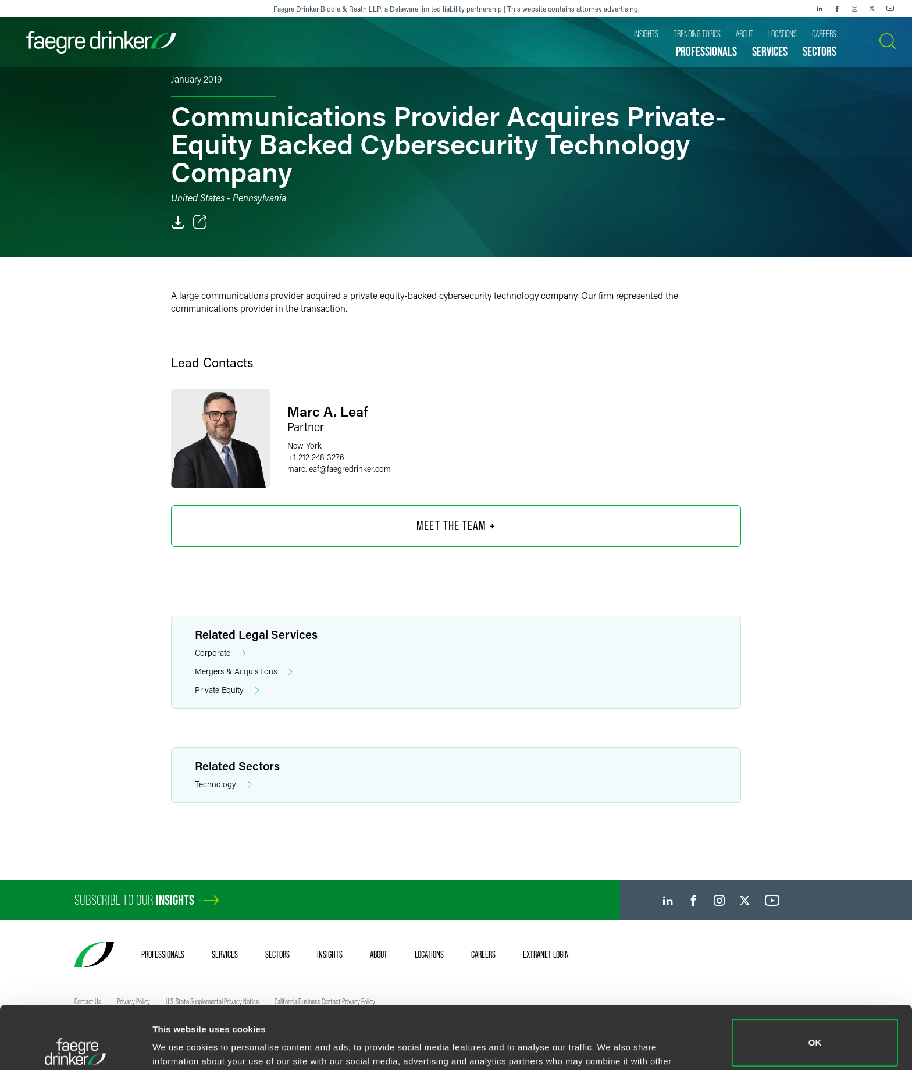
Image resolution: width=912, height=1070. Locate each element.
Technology (223, 784)
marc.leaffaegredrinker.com (339, 468)
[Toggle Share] (200, 222)
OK (815, 980)
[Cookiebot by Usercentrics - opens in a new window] (75, 1047)
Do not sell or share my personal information (815, 1032)
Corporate (220, 653)
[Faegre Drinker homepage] (101, 42)
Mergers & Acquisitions (244, 672)
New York (304, 445)
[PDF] (178, 222)
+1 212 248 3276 (315, 457)
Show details (179, 1045)
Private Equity (227, 690)
